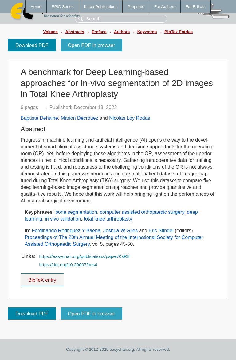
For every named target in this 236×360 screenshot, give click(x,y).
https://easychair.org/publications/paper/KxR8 (84, 256)
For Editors (196, 6)
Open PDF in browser (91, 45)
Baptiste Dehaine (39, 118)
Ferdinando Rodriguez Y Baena (66, 230)
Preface (99, 31)
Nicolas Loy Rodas (129, 118)
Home (35, 6)
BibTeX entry (42, 278)
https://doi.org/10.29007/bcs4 (68, 264)
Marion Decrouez (79, 118)
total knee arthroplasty (108, 218)
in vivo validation (63, 218)
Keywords (147, 31)
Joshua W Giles (120, 230)
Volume (50, 31)
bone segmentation (76, 212)
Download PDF (32, 45)
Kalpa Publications (101, 6)
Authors (122, 31)
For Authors (164, 6)
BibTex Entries (178, 31)
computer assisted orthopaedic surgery (142, 212)
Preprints (136, 6)
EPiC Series (63, 6)
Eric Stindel (161, 230)
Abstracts (74, 31)
